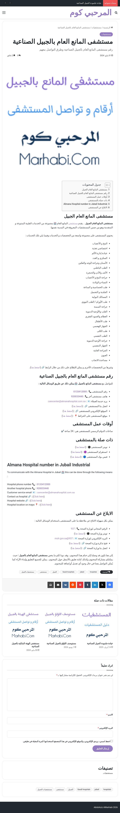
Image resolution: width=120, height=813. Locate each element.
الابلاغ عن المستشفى (97, 207)
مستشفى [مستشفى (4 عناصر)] (60, 789)
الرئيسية (108, 27)
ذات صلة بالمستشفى (97, 200)
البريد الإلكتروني (105, 728)
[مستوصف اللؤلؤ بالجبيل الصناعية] (60, 624)
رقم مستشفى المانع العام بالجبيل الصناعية (88, 193)
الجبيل (54, 572)
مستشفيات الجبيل (28, 572)
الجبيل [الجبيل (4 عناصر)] (70, 789)
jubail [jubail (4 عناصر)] (97, 789)
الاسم (110, 715)
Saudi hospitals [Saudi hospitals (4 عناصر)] (84, 789)
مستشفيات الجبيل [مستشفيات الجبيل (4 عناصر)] (45, 789)
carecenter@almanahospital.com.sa (67, 401)
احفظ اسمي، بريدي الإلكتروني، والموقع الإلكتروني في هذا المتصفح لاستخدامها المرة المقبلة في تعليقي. (66, 741)
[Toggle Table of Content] (106, 185)
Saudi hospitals (68, 572)
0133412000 (80, 391)
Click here (38, 496)
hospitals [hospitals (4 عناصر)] (107, 789)
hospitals (93, 572)
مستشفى (73, 223)
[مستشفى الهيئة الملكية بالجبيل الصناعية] (23, 624)
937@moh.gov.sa (64, 538)
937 (73, 528)
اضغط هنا (35, 367)
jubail (82, 572)
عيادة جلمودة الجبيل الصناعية (89, 3)
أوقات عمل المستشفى (97, 196)
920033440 (77, 396)
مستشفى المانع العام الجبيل (94, 189)
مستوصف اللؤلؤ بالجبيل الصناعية (61, 643)
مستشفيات (96, 27)
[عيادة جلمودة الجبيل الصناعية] (97, 624)
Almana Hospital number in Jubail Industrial (85, 204)
